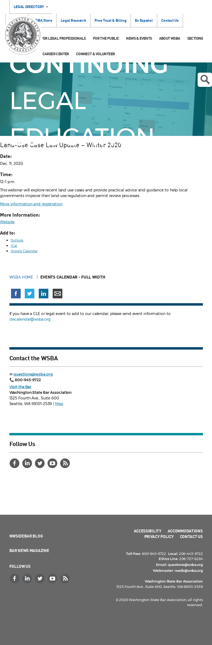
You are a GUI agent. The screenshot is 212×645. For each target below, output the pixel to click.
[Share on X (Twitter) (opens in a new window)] (29, 293)
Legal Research (73, 20)
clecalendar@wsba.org (30, 319)
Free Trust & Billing (111, 20)
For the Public (106, 38)
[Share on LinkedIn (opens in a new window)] (43, 293)
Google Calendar (24, 251)
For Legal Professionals (63, 38)
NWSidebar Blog (26, 535)
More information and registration (31, 204)
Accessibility (147, 530)
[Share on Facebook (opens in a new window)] (16, 293)
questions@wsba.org (32, 374)
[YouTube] (53, 463)
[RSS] (66, 463)
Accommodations (185, 530)
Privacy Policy (159, 536)
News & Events (139, 38)
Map (59, 403)
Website (7, 222)
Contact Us (170, 20)
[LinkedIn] (28, 463)
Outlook (17, 240)
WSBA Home (21, 277)
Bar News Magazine (29, 550)
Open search (204, 79)
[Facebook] (15, 463)
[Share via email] (57, 293)
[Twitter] (40, 463)
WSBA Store (42, 20)
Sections (195, 38)
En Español (144, 20)
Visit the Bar (20, 386)
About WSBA (169, 38)
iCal (14, 245)
